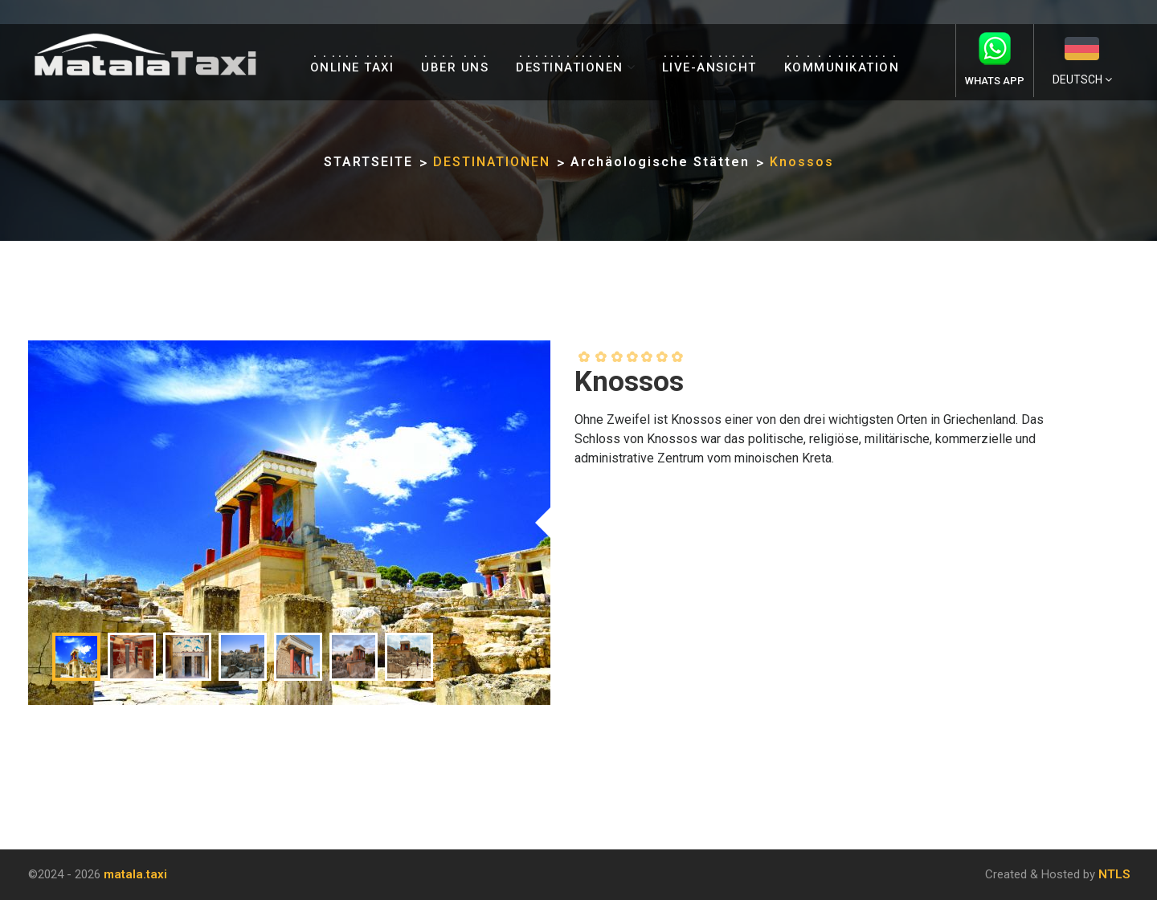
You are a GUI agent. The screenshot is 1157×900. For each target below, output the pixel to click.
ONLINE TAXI (352, 67)
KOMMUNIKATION (842, 67)
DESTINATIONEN (569, 67)
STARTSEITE (368, 161)
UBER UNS (455, 67)
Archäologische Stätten (660, 161)
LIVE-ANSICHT (709, 67)
